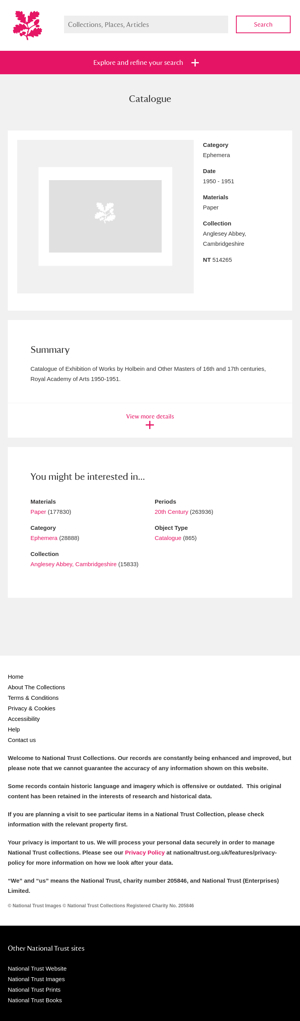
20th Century (171, 511)
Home (15, 676)
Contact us (22, 740)
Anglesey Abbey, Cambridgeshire (73, 564)
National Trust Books (35, 1000)
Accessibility (24, 718)
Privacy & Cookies (31, 708)
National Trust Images (36, 979)
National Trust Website (37, 968)
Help (14, 729)
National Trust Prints (34, 989)
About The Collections (36, 687)
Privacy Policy (145, 852)
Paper (38, 511)
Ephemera (43, 538)
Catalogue (168, 538)
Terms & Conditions (33, 697)
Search (263, 24)
